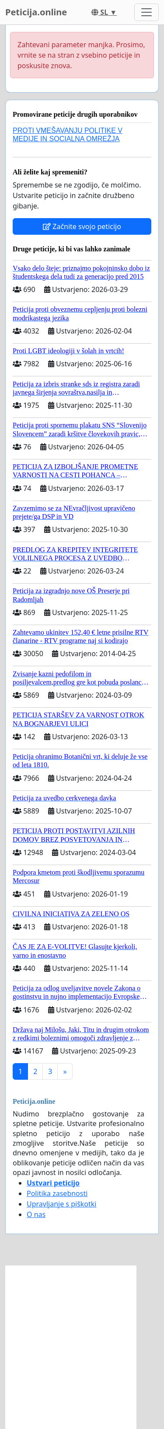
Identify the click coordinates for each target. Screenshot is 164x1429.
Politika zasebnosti (57, 1193)
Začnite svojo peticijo (82, 226)
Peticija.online (36, 12)
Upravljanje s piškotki (62, 1204)
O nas (36, 1214)
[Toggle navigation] (146, 12)
